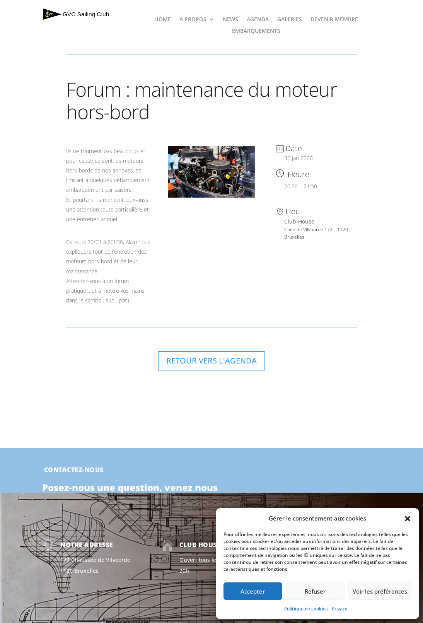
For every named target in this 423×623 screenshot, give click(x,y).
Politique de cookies (306, 608)
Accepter (252, 591)
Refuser (315, 591)
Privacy (339, 608)
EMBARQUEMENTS (256, 31)
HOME (162, 20)
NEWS (230, 20)
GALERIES (289, 20)
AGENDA (258, 20)
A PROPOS (192, 20)
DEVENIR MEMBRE (334, 20)
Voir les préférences (380, 591)
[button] (407, 518)
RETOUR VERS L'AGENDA (211, 360)
